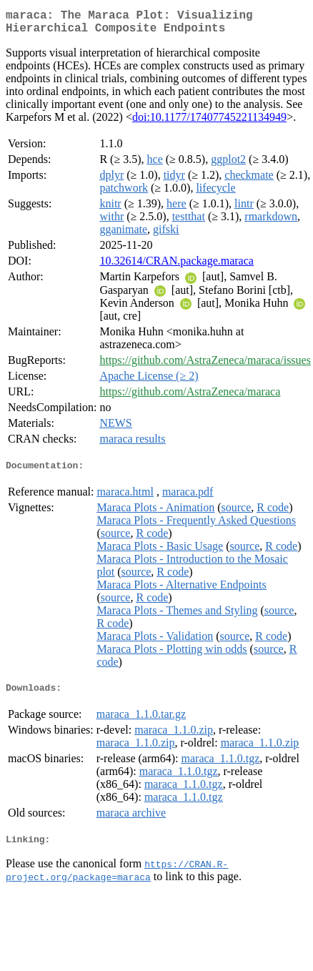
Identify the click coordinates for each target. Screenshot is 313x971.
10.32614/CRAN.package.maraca (176, 266)
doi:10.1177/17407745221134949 (209, 123)
